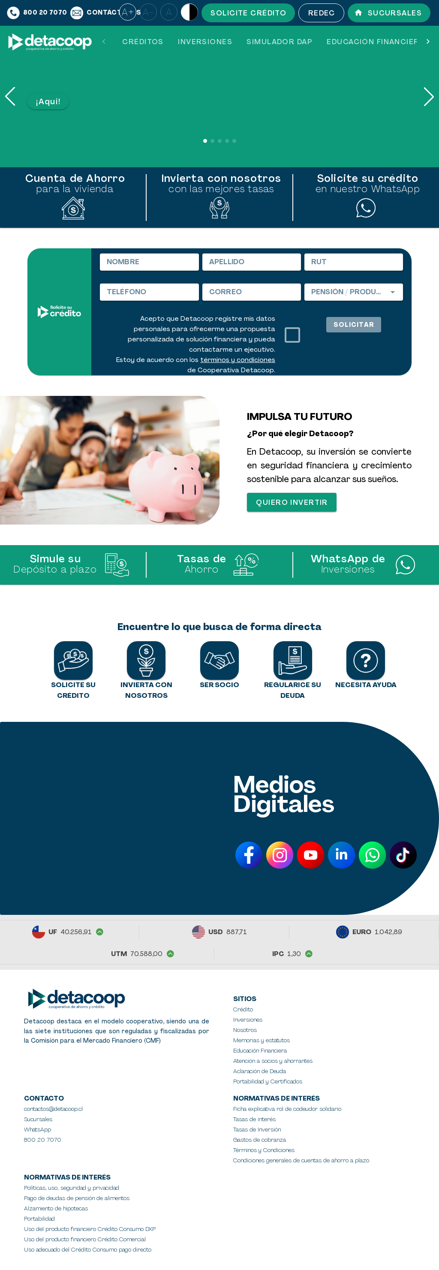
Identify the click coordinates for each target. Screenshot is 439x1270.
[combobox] (353, 292)
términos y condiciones (237, 360)
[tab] (143, 42)
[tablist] (266, 42)
